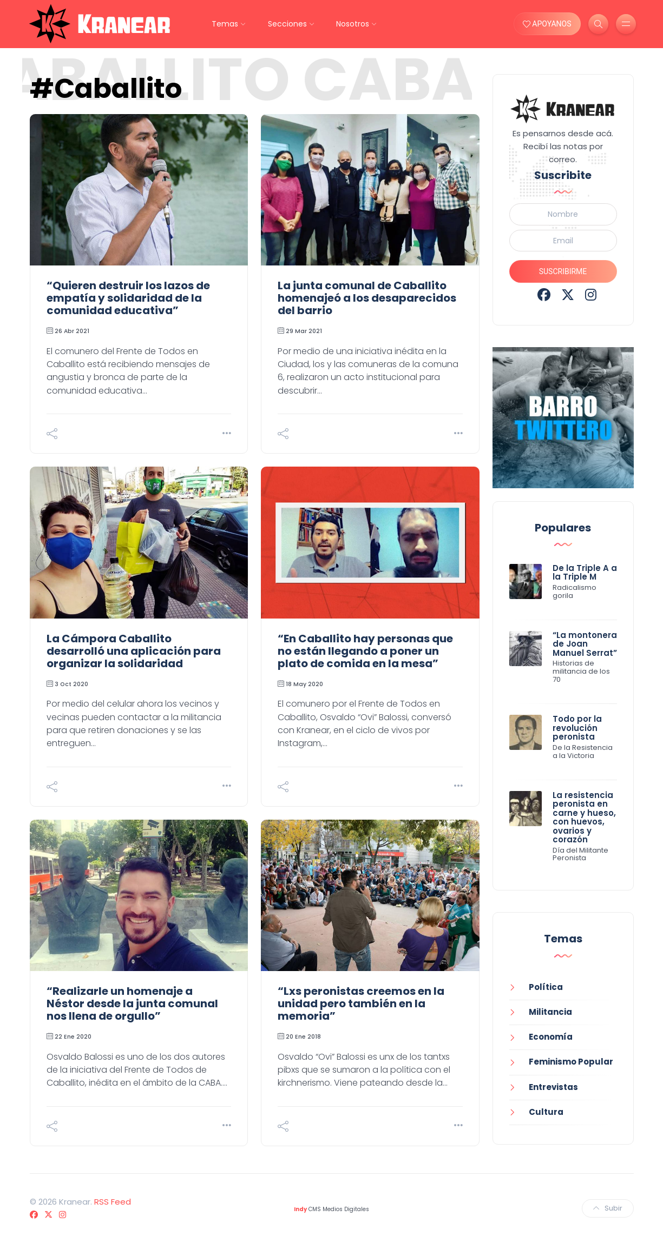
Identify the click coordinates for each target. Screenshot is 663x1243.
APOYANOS (547, 23)
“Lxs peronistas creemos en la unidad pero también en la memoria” (361, 1003)
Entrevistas (553, 1087)
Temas (225, 23)
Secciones (287, 23)
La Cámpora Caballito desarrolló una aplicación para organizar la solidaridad (134, 651)
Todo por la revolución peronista (577, 727)
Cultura (546, 1112)
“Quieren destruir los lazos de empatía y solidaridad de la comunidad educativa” (128, 298)
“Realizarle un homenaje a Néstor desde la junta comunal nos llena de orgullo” (132, 1003)
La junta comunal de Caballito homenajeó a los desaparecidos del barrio (367, 298)
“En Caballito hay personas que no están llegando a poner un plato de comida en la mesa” (365, 651)
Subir (607, 1208)
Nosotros (352, 23)
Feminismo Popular (571, 1061)
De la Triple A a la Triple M (585, 572)
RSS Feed (112, 1201)
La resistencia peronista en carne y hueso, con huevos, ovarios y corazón (584, 817)
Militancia (550, 1012)
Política (546, 987)
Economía (551, 1036)
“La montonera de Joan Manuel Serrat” (585, 644)
